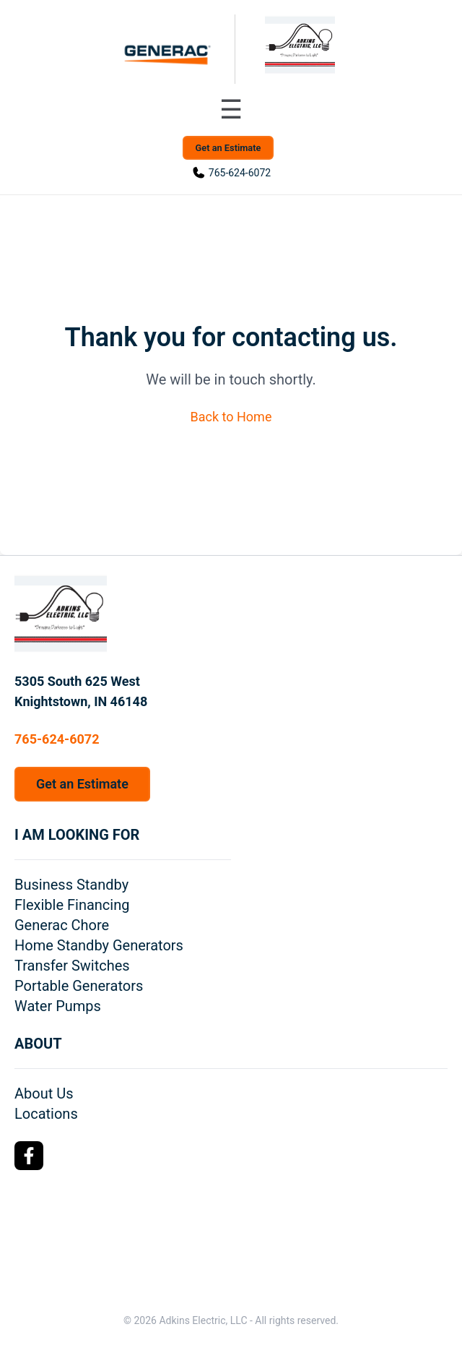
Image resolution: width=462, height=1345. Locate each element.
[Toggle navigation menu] (231, 109)
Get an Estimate (228, 147)
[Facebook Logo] (28, 1155)
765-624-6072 (240, 173)
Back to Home (231, 416)
